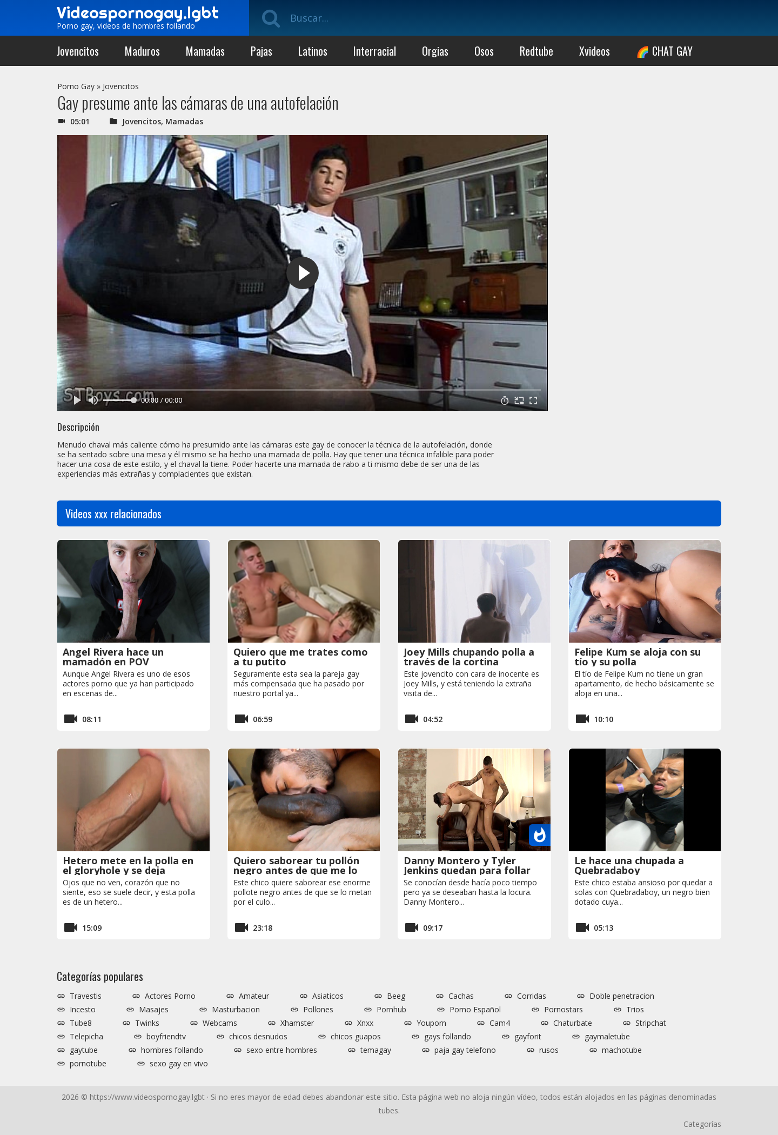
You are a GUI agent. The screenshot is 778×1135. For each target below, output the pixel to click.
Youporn (431, 1023)
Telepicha (86, 1036)
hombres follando (172, 1050)
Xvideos (594, 51)
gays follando (447, 1036)
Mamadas (205, 51)
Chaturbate (572, 1023)
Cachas (461, 996)
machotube (622, 1050)
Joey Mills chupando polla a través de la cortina (469, 656)
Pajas (261, 51)
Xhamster (297, 1023)
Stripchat (650, 1023)
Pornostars (563, 1009)
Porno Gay (76, 86)
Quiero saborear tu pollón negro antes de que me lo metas (296, 870)
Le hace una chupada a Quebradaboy (629, 865)
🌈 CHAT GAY (664, 51)
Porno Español (475, 1009)
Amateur (254, 996)
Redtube (536, 51)
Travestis (86, 996)
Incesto (83, 1009)
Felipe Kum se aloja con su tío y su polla (637, 656)
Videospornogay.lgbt (138, 12)
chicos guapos (356, 1036)
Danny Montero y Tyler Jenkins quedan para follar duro (467, 870)
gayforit (527, 1036)
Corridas (531, 996)
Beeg (396, 996)
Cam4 (499, 1023)
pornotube (88, 1063)
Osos (484, 51)
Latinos (312, 51)
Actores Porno (170, 996)
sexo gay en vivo (179, 1063)
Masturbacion (236, 1009)
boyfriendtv (166, 1036)
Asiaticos (328, 996)
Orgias (435, 51)
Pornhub (391, 1009)
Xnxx (365, 1023)
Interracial (374, 51)
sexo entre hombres (281, 1050)
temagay (375, 1050)
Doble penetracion (621, 996)
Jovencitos (78, 51)
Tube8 (81, 1023)
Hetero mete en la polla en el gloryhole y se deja (128, 865)
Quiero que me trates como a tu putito (300, 656)
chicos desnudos (258, 1036)
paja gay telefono (465, 1050)
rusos (549, 1050)
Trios (635, 1009)
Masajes (154, 1009)
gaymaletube (607, 1036)
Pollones (318, 1009)
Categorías (702, 1124)
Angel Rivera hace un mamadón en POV (113, 656)
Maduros (142, 51)
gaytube (84, 1050)
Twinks (147, 1023)
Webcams (220, 1023)
